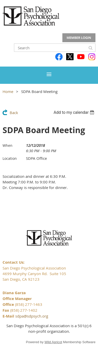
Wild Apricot (53, 342)
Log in (78, 37)
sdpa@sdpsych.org (31, 316)
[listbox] (74, 112)
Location (10, 158)
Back (14, 112)
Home (8, 91)
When (7, 145)
